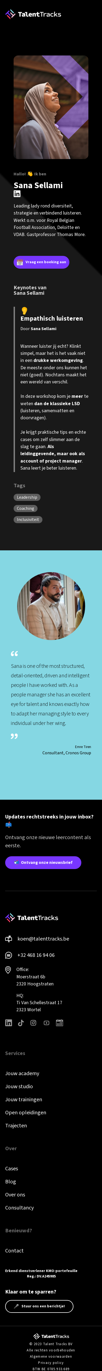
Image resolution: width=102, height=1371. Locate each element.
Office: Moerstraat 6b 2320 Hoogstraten (35, 976)
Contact (14, 1251)
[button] (93, 14)
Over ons (15, 1195)
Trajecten (16, 1126)
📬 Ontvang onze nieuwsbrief (43, 863)
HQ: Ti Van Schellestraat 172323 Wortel (39, 1002)
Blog (10, 1182)
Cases (11, 1169)
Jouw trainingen (23, 1099)
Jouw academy (22, 1073)
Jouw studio (19, 1086)
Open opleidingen (25, 1112)
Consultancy (19, 1208)
